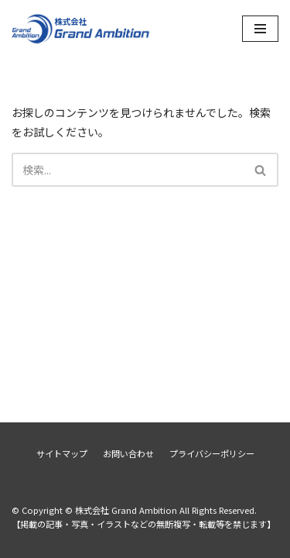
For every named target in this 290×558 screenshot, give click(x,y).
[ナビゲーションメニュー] (260, 29)
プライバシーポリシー (211, 453)
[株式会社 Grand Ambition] (81, 28)
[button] (260, 170)
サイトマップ (61, 453)
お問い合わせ (128, 453)
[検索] (128, 170)
